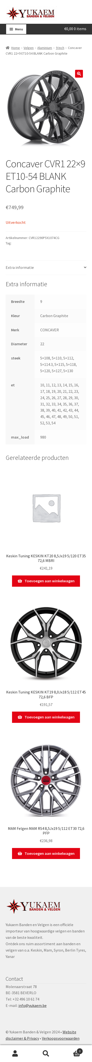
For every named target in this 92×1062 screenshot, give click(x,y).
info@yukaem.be (32, 1005)
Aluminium (44, 48)
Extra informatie (20, 267)
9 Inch (60, 48)
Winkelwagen (72, 1050)
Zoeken (46, 1053)
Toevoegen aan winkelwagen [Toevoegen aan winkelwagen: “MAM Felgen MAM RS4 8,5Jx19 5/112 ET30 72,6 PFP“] (50, 853)
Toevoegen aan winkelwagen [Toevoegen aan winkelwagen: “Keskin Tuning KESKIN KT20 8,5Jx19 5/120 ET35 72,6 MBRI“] (50, 580)
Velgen (29, 48)
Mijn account (15, 1053)
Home (15, 48)
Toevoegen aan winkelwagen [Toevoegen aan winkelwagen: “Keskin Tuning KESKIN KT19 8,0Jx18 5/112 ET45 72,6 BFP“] (50, 717)
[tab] (46, 268)
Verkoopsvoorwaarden (60, 1038)
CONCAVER (20, 243)
